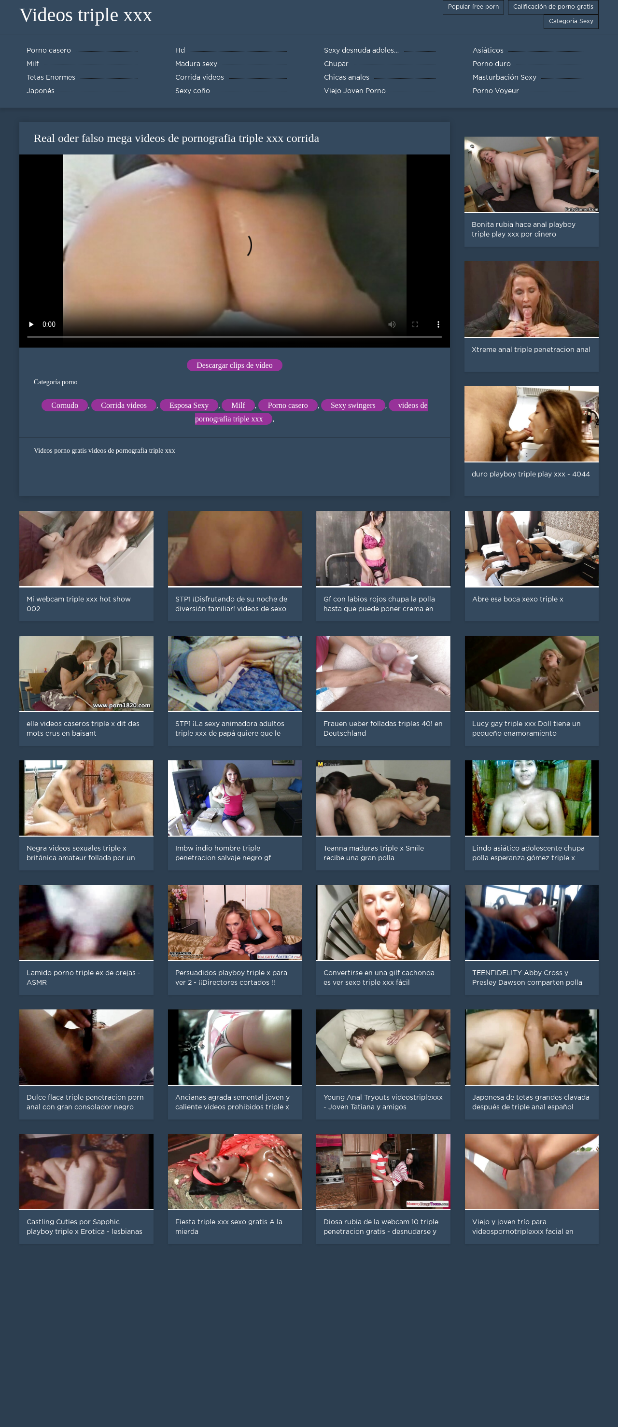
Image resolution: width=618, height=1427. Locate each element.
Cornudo (64, 405)
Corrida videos (124, 405)
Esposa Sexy (189, 405)
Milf (238, 405)
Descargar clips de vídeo (234, 365)
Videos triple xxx (85, 15)
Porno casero (288, 405)
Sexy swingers (353, 405)
